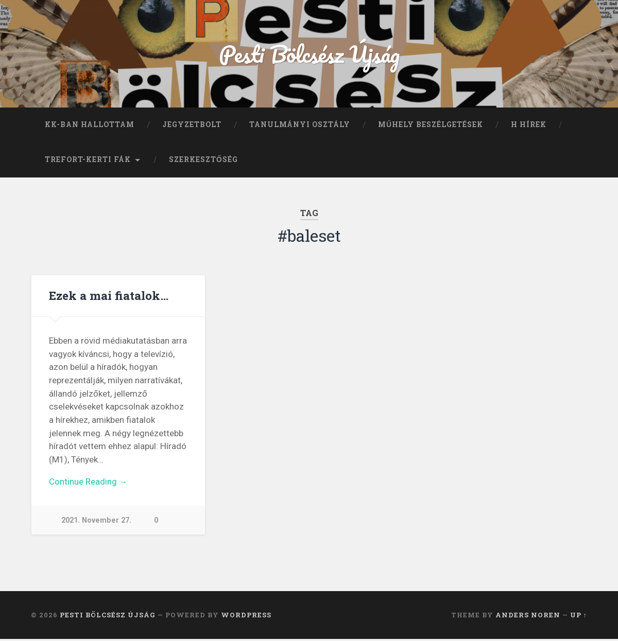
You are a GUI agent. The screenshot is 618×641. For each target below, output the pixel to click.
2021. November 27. (96, 522)
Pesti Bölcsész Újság (309, 54)
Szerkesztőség (203, 160)
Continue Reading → (88, 483)
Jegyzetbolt (191, 125)
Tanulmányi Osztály (299, 125)
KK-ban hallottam (89, 125)
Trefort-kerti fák (88, 160)
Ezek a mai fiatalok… (108, 296)
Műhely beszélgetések (430, 125)
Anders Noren (527, 617)
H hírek (528, 125)
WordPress (246, 617)
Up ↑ (578, 617)
